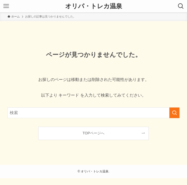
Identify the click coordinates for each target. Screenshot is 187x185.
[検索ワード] (93, 112)
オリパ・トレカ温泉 (93, 6)
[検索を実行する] (174, 112)
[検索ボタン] (181, 6)
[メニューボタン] (6, 6)
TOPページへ (93, 133)
